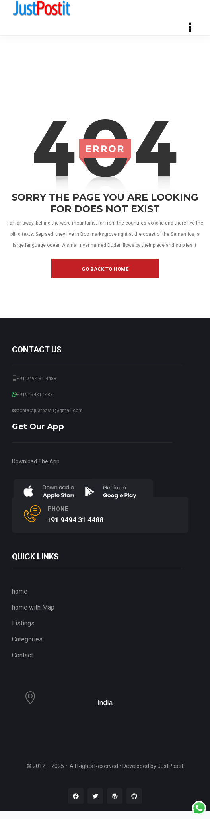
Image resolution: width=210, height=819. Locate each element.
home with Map (33, 607)
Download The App (36, 461)
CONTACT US (37, 349)
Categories (27, 639)
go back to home (105, 269)
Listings (23, 623)
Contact (22, 655)
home (19, 591)
